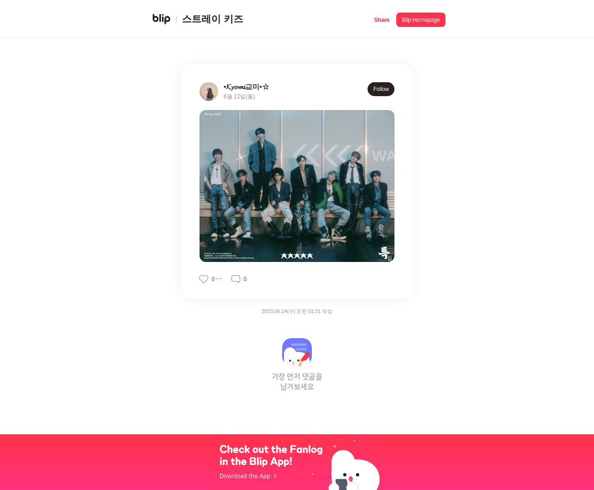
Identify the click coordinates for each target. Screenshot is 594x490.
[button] (381, 19)
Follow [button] (381, 89)
